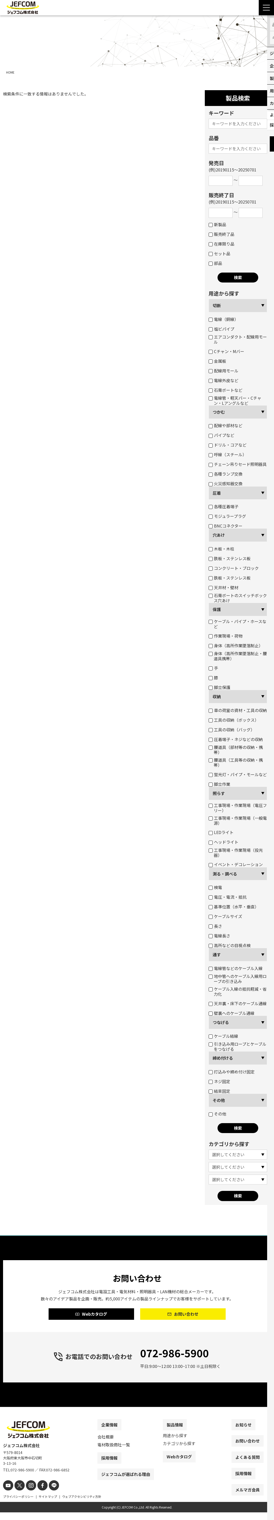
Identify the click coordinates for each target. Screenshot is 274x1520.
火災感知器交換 (225, 483)
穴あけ (219, 535)
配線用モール (223, 370)
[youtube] (7, 1493)
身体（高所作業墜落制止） (236, 645)
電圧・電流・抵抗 (228, 896)
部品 (215, 263)
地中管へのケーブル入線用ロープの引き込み (238, 979)
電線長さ (219, 935)
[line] (48, 1493)
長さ (215, 926)
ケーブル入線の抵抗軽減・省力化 (238, 991)
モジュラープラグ (227, 516)
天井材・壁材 (223, 587)
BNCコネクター (225, 525)
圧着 (217, 493)
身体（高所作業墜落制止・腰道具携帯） (238, 656)
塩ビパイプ (221, 328)
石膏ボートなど (225, 390)
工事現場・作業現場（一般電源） (238, 820)
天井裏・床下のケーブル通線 (238, 1003)
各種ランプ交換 (225, 473)
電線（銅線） (223, 319)
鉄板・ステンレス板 (230, 558)
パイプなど (221, 435)
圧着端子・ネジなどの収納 (236, 739)
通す (217, 954)
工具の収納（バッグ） (232, 729)
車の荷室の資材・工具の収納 (238, 710)
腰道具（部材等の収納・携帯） (236, 750)
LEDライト (221, 832)
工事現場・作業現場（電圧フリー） (238, 808)
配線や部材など (225, 425)
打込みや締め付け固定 (232, 1071)
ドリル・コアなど (228, 444)
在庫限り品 (221, 243)
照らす (219, 793)
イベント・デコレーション (236, 864)
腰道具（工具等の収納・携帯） (236, 762)
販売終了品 (221, 234)
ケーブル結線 (223, 1036)
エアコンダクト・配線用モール (238, 339)
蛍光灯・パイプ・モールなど (238, 774)
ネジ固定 (219, 1081)
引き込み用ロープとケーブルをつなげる (237, 1046)
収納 (217, 696)
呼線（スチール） (228, 454)
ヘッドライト (223, 841)
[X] (17, 1493)
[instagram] (27, 1493)
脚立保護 (219, 687)
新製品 (217, 224)
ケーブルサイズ (225, 916)
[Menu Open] (266, 7)
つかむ (219, 412)
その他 (219, 1100)
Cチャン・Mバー (226, 351)
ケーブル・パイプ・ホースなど (237, 624)
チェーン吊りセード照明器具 (238, 464)
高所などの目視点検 (230, 945)
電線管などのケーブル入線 (236, 968)
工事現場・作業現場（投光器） (236, 853)
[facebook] (38, 1493)
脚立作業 (219, 784)
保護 (217, 609)
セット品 (219, 253)
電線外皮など (223, 380)
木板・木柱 (221, 548)
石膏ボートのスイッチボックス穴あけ (238, 598)
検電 (215, 887)
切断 (217, 305)
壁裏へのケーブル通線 (231, 1013)
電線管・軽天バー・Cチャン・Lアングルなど (235, 400)
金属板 (217, 361)
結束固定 (219, 1091)
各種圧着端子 (223, 506)
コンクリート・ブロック (234, 568)
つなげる (221, 1022)
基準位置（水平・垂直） (234, 906)
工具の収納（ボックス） (234, 719)
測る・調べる (225, 874)
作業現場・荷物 (225, 635)
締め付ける (223, 1058)
